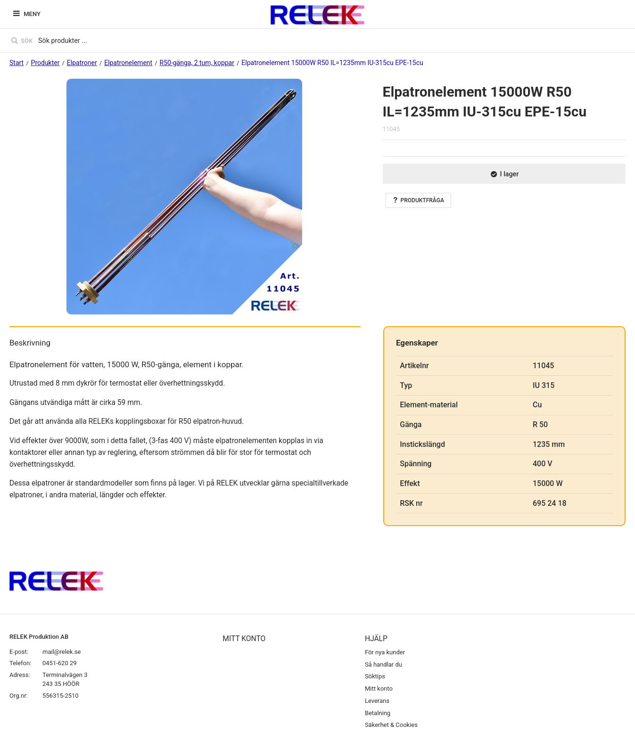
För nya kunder (385, 652)
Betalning (377, 713)
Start (16, 62)
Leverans (377, 700)
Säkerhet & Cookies (391, 724)
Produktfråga (418, 200)
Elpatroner (82, 62)
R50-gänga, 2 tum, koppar (197, 62)
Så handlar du (383, 664)
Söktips (375, 676)
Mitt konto (379, 688)
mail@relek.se (61, 651)
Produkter (45, 62)
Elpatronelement (128, 62)
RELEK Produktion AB (38, 636)
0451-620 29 (59, 663)
